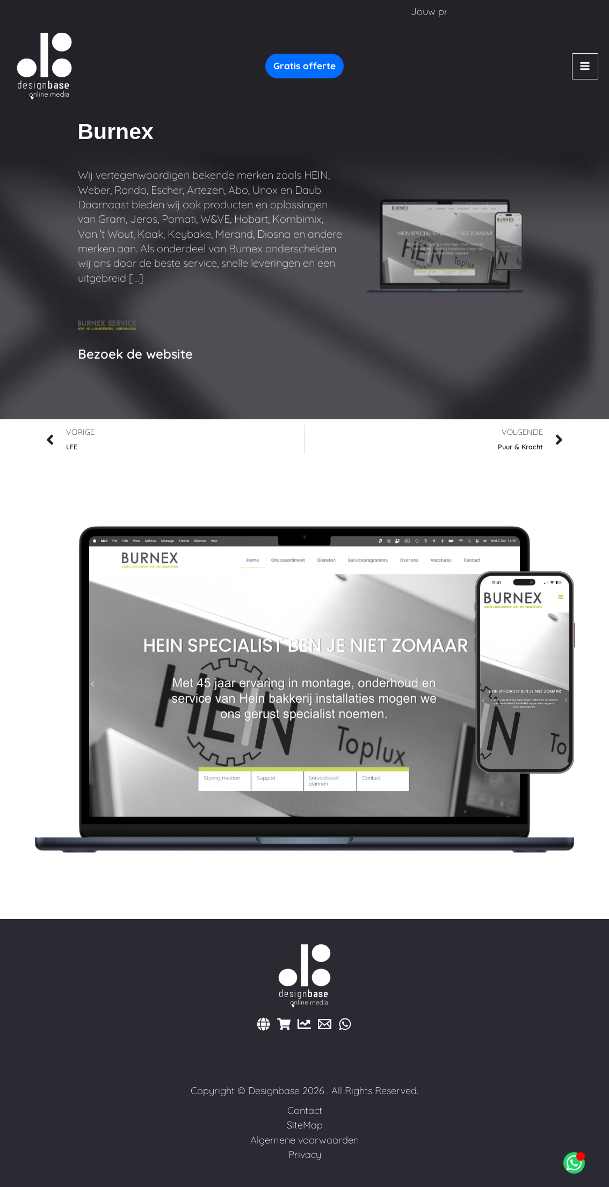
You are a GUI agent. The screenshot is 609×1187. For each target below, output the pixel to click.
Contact (304, 1110)
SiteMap (305, 1125)
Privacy (304, 1154)
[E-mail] (325, 1024)
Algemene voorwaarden (304, 1140)
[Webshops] (284, 1024)
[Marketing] (304, 1024)
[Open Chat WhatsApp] (574, 1163)
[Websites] (263, 1024)
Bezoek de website (135, 354)
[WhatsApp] (345, 1024)
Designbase (274, 1090)
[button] (304, 66)
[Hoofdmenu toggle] (585, 66)
